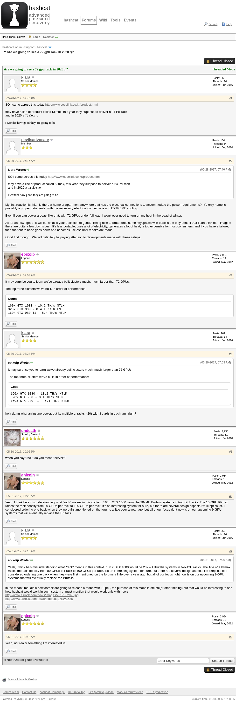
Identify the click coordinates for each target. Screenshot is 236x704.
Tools (115, 20)
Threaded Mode (223, 69)
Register (48, 36)
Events (130, 20)
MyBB (19, 698)
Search (212, 24)
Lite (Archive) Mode (101, 692)
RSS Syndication (157, 692)
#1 (230, 98)
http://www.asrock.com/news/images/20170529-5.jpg (42, 595)
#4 (230, 353)
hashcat (71, 20)
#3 (230, 275)
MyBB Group (48, 698)
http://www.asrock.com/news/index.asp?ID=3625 (39, 599)
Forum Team (11, 692)
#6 (230, 496)
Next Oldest (15, 660)
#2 (230, 161)
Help (229, 24)
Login (36, 36)
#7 (230, 551)
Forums (89, 20)
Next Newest (36, 660)
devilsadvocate (35, 140)
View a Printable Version (22, 679)
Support (29, 47)
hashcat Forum (12, 47)
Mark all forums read (130, 692)
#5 (230, 451)
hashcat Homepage (52, 692)
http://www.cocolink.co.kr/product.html (71, 104)
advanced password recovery (38, 15)
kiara (25, 77)
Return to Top (76, 692)
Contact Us (29, 692)
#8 (230, 637)
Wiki (103, 20)
